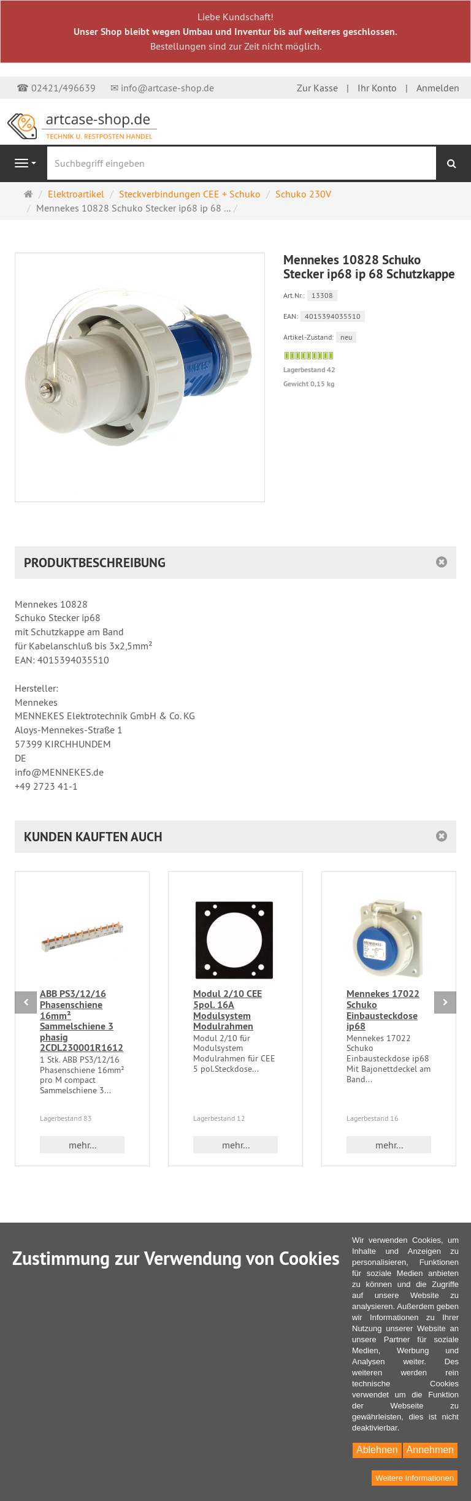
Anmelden (437, 88)
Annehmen (430, 1450)
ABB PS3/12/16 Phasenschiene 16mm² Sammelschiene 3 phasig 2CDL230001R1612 (81, 1020)
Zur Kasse (317, 88)
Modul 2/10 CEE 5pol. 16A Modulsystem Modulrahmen (227, 1010)
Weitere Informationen (414, 1478)
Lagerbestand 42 (309, 370)
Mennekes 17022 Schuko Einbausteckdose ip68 (383, 1010)
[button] (235, 836)
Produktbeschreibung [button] (95, 562)
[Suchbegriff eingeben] (241, 163)
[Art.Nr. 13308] (370, 295)
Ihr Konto (377, 88)
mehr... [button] (82, 1145)
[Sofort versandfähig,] (308, 356)
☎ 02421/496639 (56, 88)
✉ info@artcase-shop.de (162, 88)
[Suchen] (451, 163)
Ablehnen (377, 1450)
